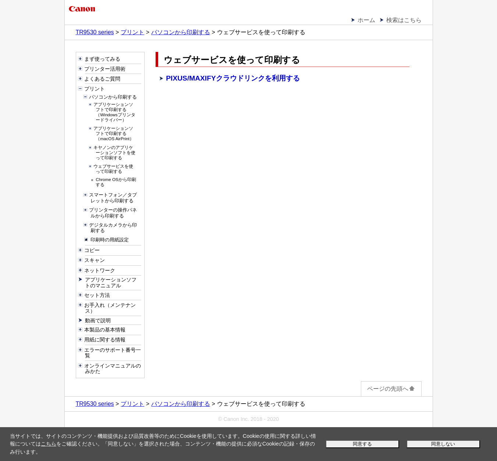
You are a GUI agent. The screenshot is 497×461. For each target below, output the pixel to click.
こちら (48, 444)
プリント (132, 32)
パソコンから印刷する (180, 32)
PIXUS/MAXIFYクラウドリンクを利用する (232, 78)
